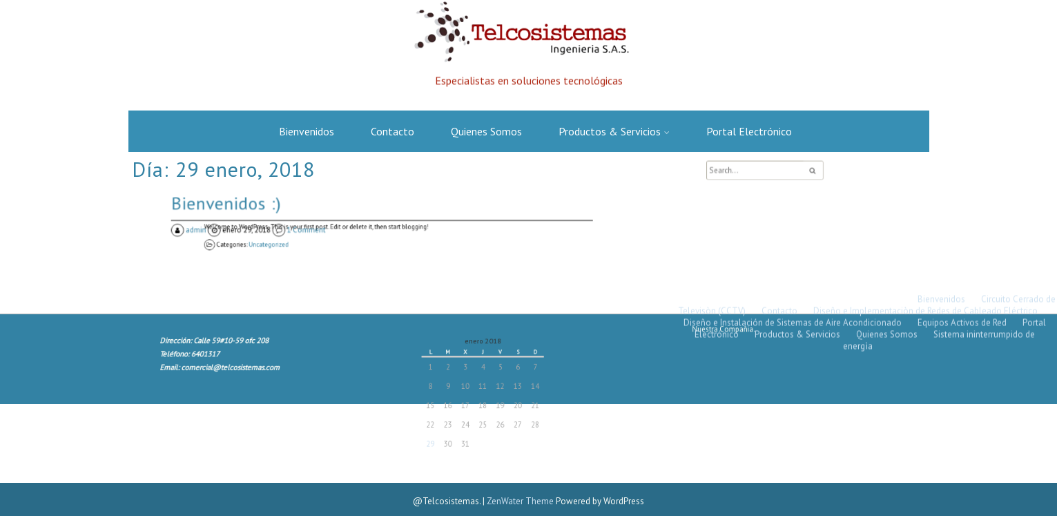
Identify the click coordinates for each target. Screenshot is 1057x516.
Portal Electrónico (749, 131)
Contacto (392, 131)
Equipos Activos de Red (962, 134)
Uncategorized (296, 243)
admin (220, 231)
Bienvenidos (306, 131)
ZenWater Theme (521, 501)
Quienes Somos (486, 131)
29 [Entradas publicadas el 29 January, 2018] (441, 438)
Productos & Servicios (610, 131)
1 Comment (315, 231)
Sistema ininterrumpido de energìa (939, 152)
